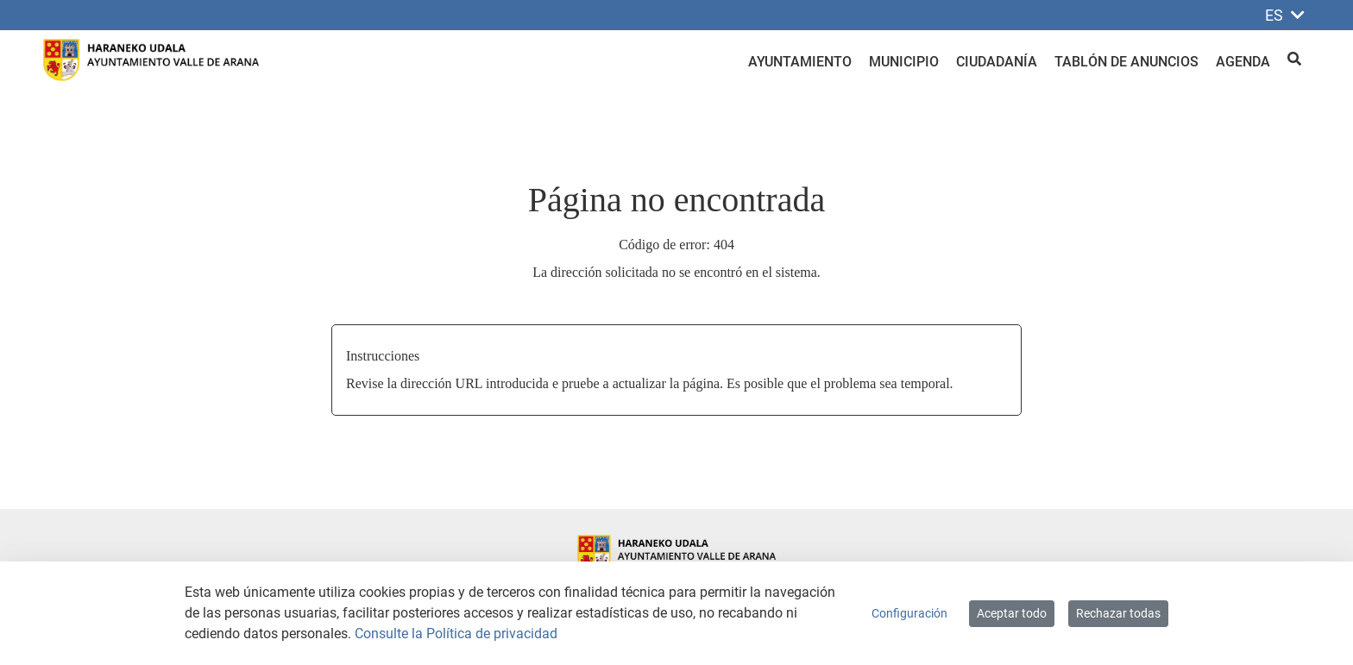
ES (1285, 15)
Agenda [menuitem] (1243, 61)
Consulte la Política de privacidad (456, 633)
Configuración (909, 613)
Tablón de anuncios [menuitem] (1126, 61)
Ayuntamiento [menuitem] (800, 61)
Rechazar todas (1118, 613)
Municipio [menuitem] (904, 61)
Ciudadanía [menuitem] (996, 61)
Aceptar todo (1012, 613)
